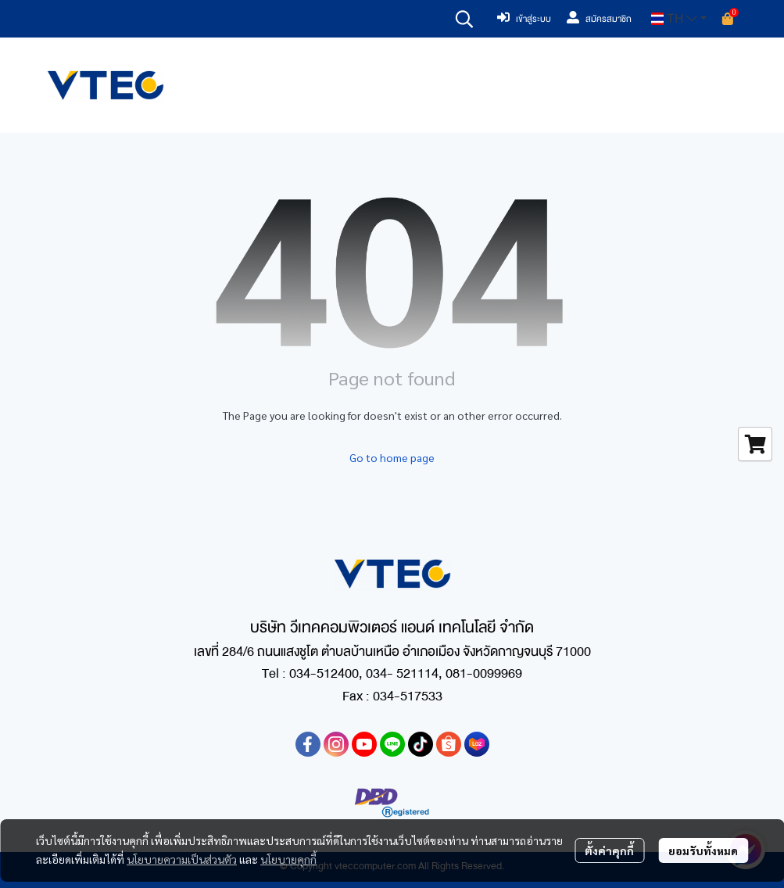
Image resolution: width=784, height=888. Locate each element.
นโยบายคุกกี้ (288, 859)
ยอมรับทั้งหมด (703, 850)
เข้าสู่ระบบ (524, 19)
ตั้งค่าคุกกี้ (609, 850)
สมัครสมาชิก (599, 19)
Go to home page (392, 457)
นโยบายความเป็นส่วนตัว (182, 859)
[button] (464, 18)
